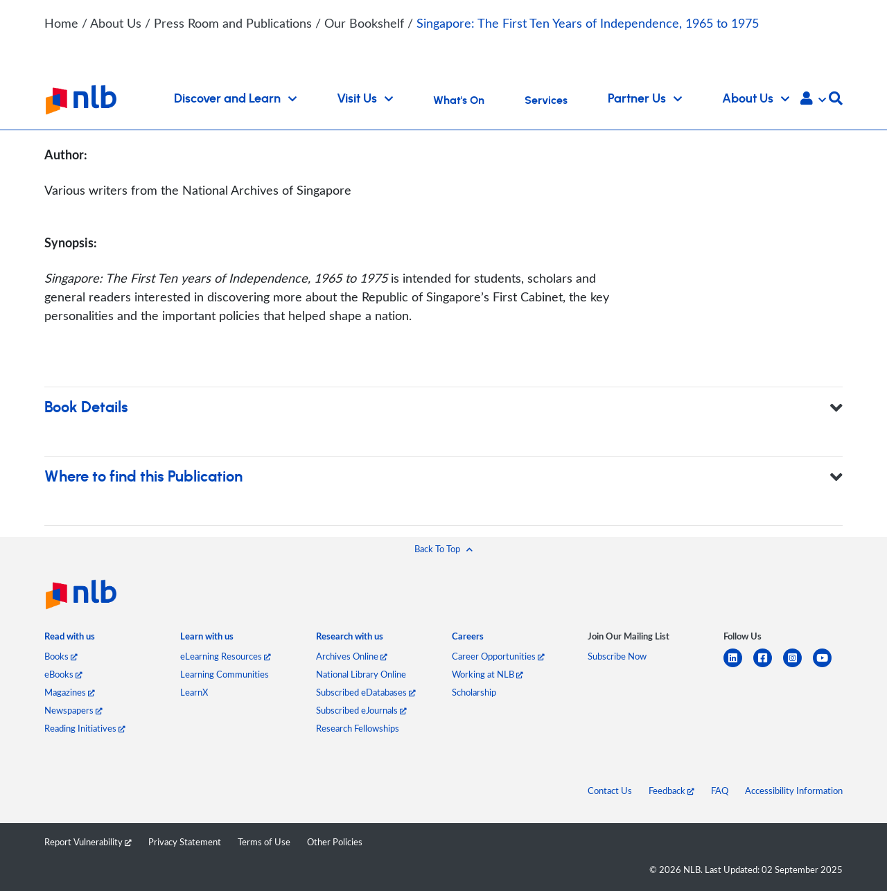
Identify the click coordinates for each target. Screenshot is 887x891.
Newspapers (73, 710)
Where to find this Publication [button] (443, 477)
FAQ (719, 790)
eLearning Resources (225, 656)
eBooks (63, 674)
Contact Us (610, 790)
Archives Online (351, 656)
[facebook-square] (768, 666)
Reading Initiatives (84, 728)
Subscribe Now (617, 656)
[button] (813, 100)
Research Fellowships (357, 728)
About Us (117, 23)
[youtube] (828, 666)
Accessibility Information (794, 790)
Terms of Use (264, 842)
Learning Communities (224, 674)
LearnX (194, 692)
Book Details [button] (443, 407)
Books (61, 656)
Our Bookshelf (365, 23)
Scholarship (474, 692)
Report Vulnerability (88, 842)
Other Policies (334, 842)
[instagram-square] (798, 666)
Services (546, 100)
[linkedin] (738, 666)
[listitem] (69, 639)
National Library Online (361, 674)
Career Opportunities (498, 656)
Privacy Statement (184, 842)
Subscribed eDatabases (366, 692)
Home (61, 23)
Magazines (69, 692)
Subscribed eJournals (361, 710)
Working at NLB (487, 674)
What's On (458, 100)
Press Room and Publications (234, 23)
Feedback (671, 790)
